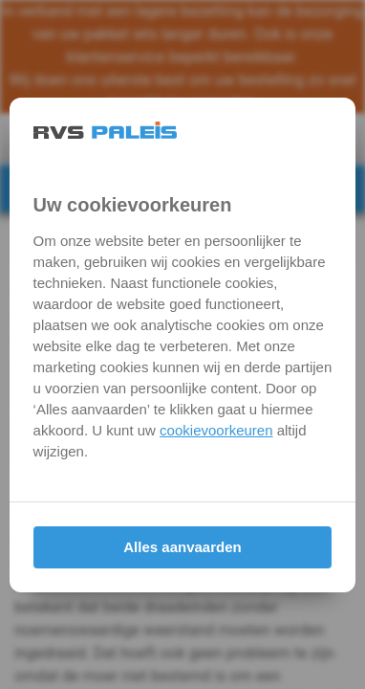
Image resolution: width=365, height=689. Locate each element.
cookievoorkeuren (216, 430)
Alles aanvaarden (182, 547)
